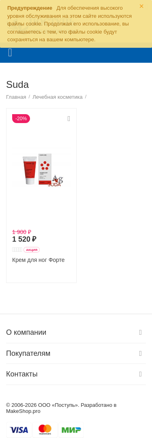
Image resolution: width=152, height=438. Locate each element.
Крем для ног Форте (38, 260)
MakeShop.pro (23, 411)
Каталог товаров (10, 52)
